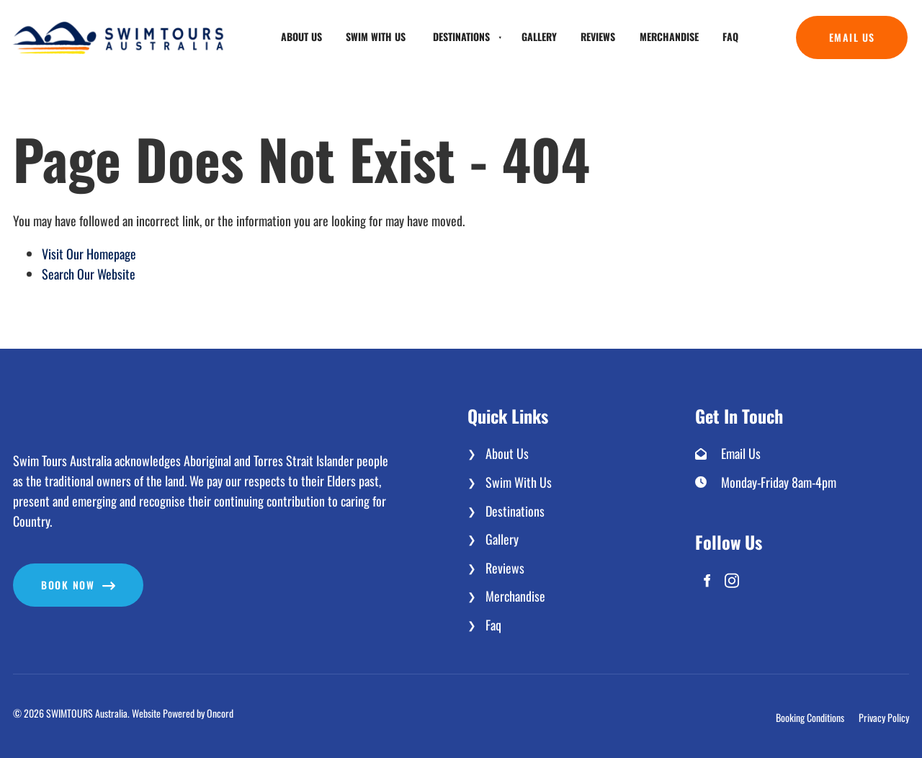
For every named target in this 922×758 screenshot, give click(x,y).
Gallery (539, 36)
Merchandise (669, 36)
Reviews (598, 36)
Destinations (461, 36)
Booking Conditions (810, 718)
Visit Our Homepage (89, 253)
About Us (301, 36)
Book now (39, 573)
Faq (730, 36)
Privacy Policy (884, 718)
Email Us (819, 25)
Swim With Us (376, 36)
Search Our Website (88, 273)
